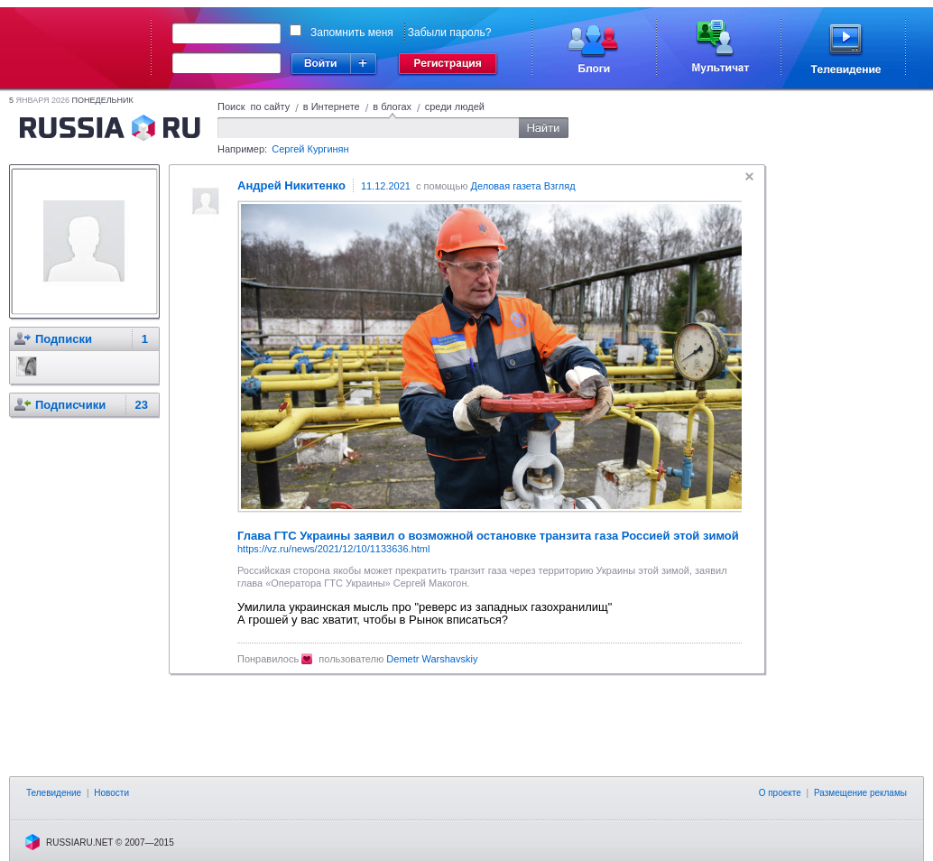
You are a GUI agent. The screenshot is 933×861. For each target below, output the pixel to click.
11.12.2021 (386, 186)
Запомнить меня (351, 32)
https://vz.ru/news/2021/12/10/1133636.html (333, 548)
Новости (111, 793)
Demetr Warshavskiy (431, 658)
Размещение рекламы (860, 793)
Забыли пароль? (450, 32)
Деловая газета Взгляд (522, 186)
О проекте (780, 793)
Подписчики (70, 405)
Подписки (63, 339)
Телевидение (53, 793)
